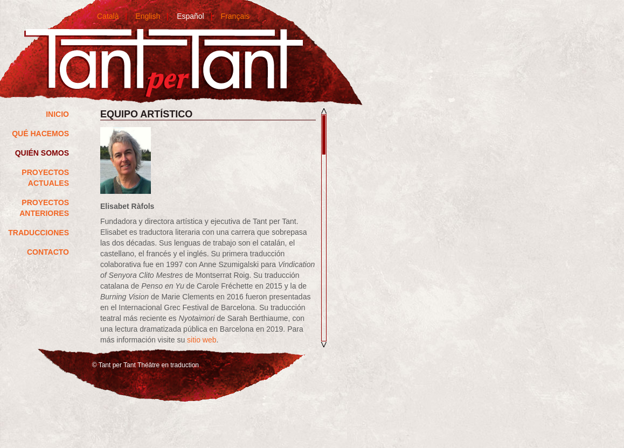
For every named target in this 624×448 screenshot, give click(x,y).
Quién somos (42, 153)
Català (108, 16)
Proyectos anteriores (44, 208)
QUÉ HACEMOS (40, 133)
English (147, 16)
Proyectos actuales (45, 177)
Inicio (57, 114)
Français (235, 16)
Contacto (48, 252)
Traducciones (38, 232)
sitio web (201, 339)
